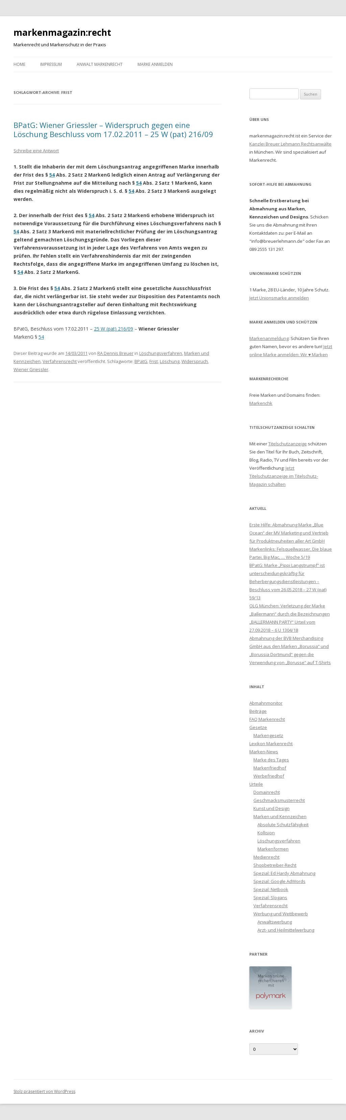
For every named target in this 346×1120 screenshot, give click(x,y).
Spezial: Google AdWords (279, 881)
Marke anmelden (155, 64)
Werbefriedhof (268, 776)
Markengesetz (268, 735)
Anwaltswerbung (274, 922)
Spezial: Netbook (270, 889)
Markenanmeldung (269, 338)
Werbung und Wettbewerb (280, 914)
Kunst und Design (271, 808)
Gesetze (258, 727)
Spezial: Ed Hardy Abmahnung (284, 873)
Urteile (256, 784)
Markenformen (273, 849)
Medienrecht (266, 857)
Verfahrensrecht (60, 361)
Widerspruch (194, 361)
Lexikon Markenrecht (271, 743)
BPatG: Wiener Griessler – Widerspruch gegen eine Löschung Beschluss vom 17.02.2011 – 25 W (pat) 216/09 (113, 129)
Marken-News (263, 752)
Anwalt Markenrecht (100, 64)
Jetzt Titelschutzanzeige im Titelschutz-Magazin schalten (283, 476)
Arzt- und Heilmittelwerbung (285, 930)
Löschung (169, 361)
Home (19, 64)
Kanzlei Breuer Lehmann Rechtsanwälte (290, 144)
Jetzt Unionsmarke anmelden (279, 298)
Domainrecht (266, 792)
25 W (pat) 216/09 (113, 328)
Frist (153, 361)
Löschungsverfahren (160, 353)
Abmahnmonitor (265, 703)
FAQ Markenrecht (267, 719)
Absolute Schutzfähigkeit (282, 825)
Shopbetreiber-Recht (274, 865)
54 (52, 175)
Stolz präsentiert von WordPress (44, 1091)
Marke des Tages (271, 760)
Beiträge (258, 711)
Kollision (266, 833)
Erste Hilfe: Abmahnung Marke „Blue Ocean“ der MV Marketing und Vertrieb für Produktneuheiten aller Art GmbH (288, 533)
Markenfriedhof (269, 768)
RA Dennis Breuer (115, 353)
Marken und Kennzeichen (279, 816)
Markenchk (260, 403)
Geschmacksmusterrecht (279, 800)
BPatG (140, 361)
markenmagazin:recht (62, 32)
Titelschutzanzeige (287, 444)
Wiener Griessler (31, 369)
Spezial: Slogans (270, 897)
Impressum (51, 64)
